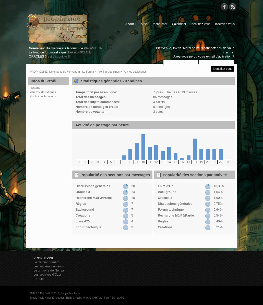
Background (85, 209)
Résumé (35, 87)
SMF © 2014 (52, 293)
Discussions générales (93, 186)
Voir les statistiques (43, 92)
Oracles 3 (83, 192)
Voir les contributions (43, 96)
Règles (81, 204)
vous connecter (207, 48)
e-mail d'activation (218, 56)
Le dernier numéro (46, 262)
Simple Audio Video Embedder (46, 297)
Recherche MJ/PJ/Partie (94, 198)
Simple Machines (70, 293)
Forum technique (88, 227)
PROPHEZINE (94, 48)
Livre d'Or (83, 221)
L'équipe (39, 279)
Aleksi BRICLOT (78, 52)
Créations (83, 215)
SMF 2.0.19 (36, 293)
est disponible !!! (58, 56)
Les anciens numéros (48, 266)
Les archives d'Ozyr (47, 274)
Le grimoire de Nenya (48, 270)
